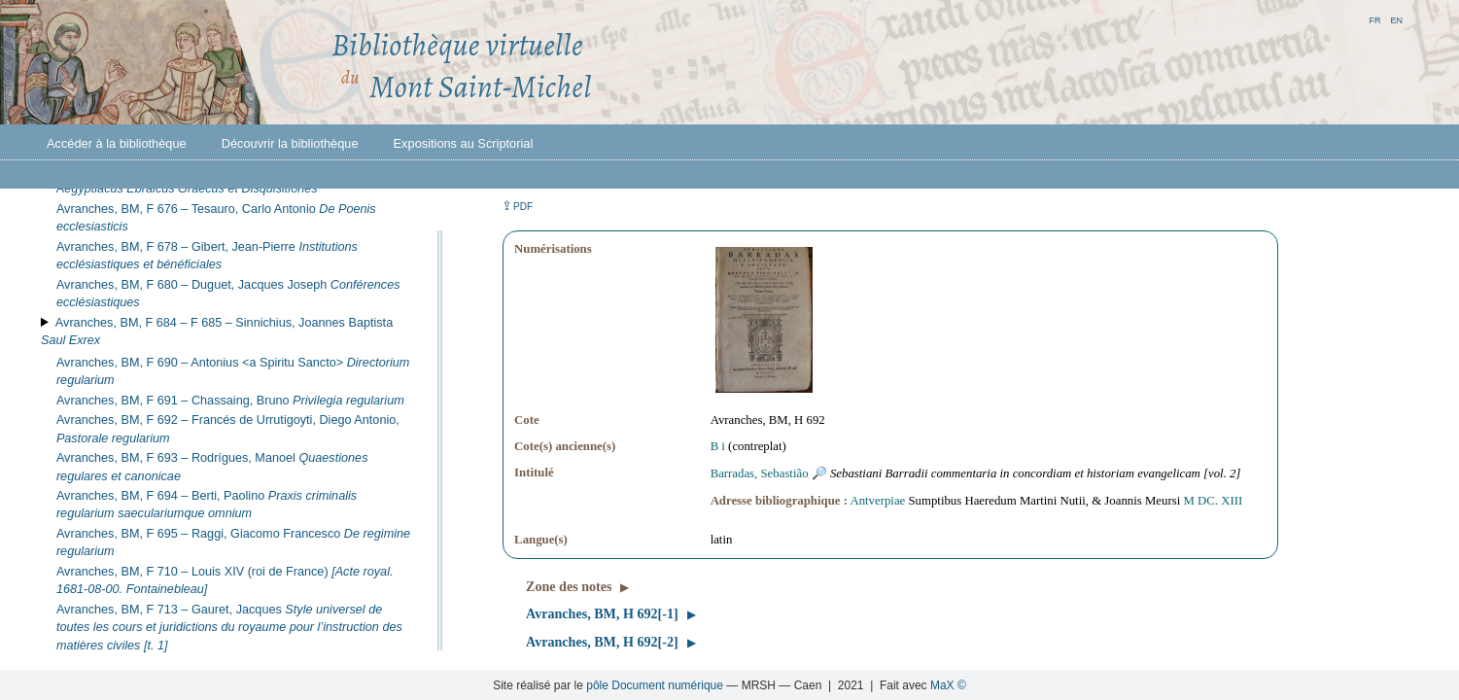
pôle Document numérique (654, 685)
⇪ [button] (517, 205)
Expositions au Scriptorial (464, 143)
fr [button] (1374, 19)
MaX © (948, 685)
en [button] (1396, 19)
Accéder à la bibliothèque (117, 143)
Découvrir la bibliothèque (290, 143)
